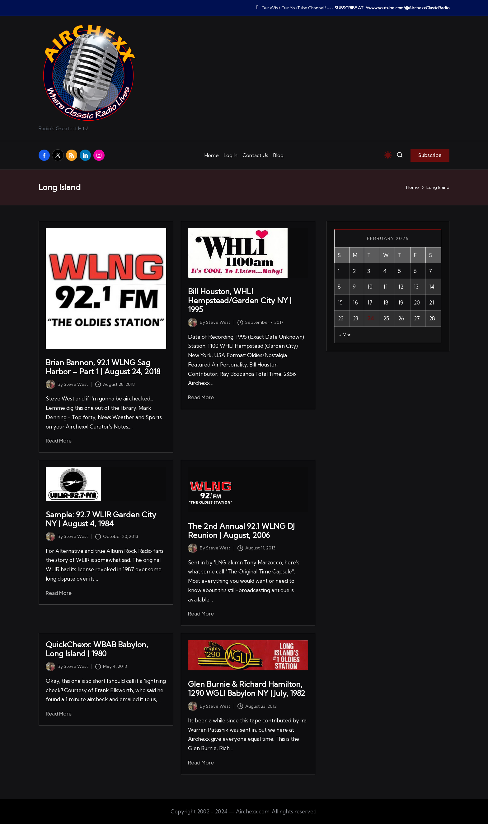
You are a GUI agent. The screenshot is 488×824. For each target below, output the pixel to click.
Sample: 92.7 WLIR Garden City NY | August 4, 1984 (101, 519)
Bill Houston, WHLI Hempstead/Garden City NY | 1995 (240, 300)
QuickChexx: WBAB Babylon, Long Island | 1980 (97, 649)
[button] (430, 155)
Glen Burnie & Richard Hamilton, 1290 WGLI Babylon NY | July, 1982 (246, 688)
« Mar (345, 334)
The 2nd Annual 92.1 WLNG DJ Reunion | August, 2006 (241, 530)
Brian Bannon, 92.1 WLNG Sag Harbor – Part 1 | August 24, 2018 (103, 367)
